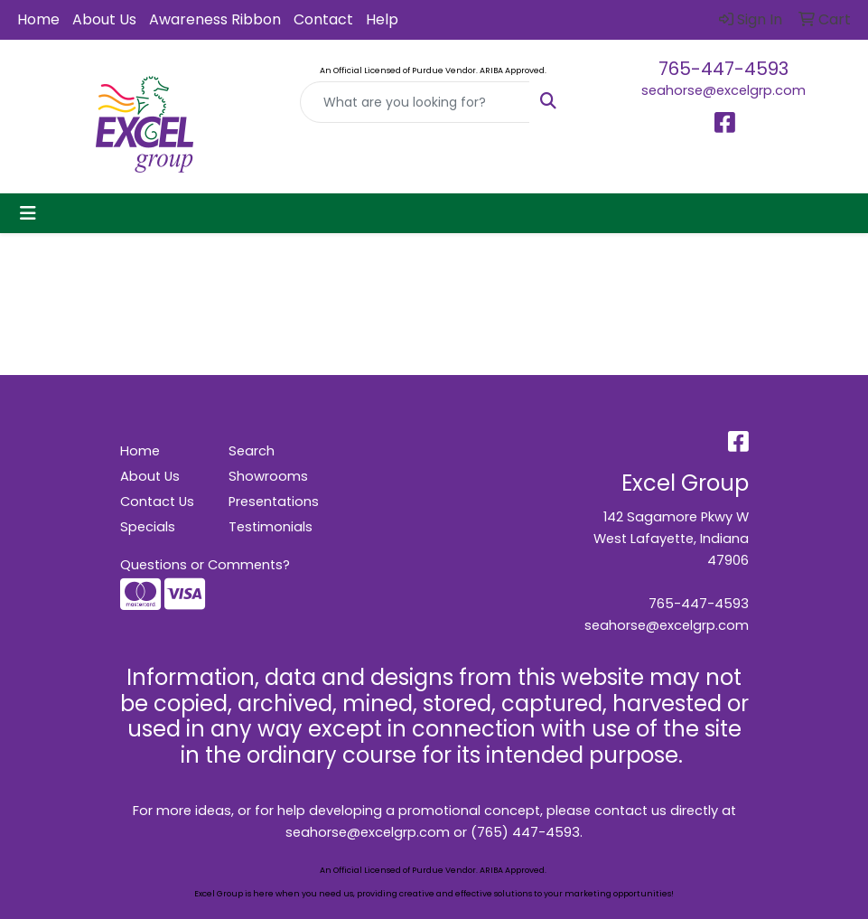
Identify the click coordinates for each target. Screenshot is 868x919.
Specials (147, 527)
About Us (104, 19)
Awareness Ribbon (215, 19)
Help (382, 19)
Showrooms (268, 476)
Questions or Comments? (205, 565)
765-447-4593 (723, 68)
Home (38, 19)
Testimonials (271, 527)
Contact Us (157, 501)
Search (252, 451)
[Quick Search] (414, 102)
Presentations (272, 501)
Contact (323, 19)
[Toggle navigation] (28, 213)
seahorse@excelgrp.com (723, 90)
